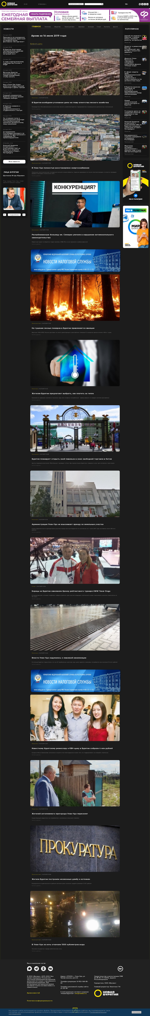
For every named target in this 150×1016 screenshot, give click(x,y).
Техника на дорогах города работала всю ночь (47, 948)
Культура (91, 26)
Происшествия (69, 26)
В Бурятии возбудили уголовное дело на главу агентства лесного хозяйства (70, 102)
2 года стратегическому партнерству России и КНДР (13, 63)
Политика (48, 26)
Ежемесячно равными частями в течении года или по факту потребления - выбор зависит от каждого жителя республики (70, 397)
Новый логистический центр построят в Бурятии (132, 103)
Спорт (99, 26)
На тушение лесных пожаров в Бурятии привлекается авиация (63, 328)
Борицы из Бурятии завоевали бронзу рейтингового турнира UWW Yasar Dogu (71, 591)
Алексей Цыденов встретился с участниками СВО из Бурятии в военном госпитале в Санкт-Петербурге (11, 149)
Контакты (107, 26)
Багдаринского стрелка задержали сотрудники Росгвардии (133, 137)
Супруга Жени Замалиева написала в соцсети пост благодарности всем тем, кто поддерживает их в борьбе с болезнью (70, 752)
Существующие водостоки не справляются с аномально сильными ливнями (55, 818)
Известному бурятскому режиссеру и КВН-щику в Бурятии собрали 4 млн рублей (72, 748)
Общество (57, 26)
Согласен (136, 1012)
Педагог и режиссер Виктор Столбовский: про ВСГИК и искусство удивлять (133, 49)
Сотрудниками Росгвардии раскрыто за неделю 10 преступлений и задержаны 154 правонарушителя (14, 135)
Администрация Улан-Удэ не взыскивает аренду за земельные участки (67, 524)
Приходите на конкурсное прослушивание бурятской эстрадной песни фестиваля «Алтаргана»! (14, 39)
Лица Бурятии (11, 172)
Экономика (35, 230)
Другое (115, 26)
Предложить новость (76, 4)
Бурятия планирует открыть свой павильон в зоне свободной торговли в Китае (72, 459)
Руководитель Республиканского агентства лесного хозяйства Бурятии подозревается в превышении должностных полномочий (72, 106)
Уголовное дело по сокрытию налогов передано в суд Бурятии (133, 113)
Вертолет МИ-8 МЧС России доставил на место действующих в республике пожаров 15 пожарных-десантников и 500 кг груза (71, 332)
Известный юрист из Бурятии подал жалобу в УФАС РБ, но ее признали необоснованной (60, 241)
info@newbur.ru (81, 993)
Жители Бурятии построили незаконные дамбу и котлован (61, 879)
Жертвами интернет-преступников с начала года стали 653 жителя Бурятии (133, 149)
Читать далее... (36, 109)
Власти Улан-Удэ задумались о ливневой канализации (59, 658)
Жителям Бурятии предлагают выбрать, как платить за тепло (63, 393)
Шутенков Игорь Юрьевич (14, 175)
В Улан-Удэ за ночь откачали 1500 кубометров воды (58, 944)
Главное (36, 26)
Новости (9, 29)
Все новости (14, 162)
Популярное (132, 29)
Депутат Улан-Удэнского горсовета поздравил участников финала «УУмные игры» (133, 62)
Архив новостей (33, 993)
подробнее (14, 215)
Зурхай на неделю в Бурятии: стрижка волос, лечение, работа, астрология (133, 38)
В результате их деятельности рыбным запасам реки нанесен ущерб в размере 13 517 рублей (61, 883)
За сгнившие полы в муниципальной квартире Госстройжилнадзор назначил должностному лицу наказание (13, 121)
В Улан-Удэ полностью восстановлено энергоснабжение (60, 168)
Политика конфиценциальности (39, 1001)
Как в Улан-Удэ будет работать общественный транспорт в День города (14, 86)
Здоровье (81, 26)
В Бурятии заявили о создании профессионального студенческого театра (12, 108)
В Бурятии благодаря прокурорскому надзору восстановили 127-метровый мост (13, 52)
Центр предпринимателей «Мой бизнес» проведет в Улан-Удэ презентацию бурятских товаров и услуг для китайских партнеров (73, 463)
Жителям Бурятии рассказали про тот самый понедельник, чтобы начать (11, 74)
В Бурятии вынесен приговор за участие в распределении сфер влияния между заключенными (133, 90)
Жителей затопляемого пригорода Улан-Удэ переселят (60, 814)
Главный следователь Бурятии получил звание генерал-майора (13, 96)
